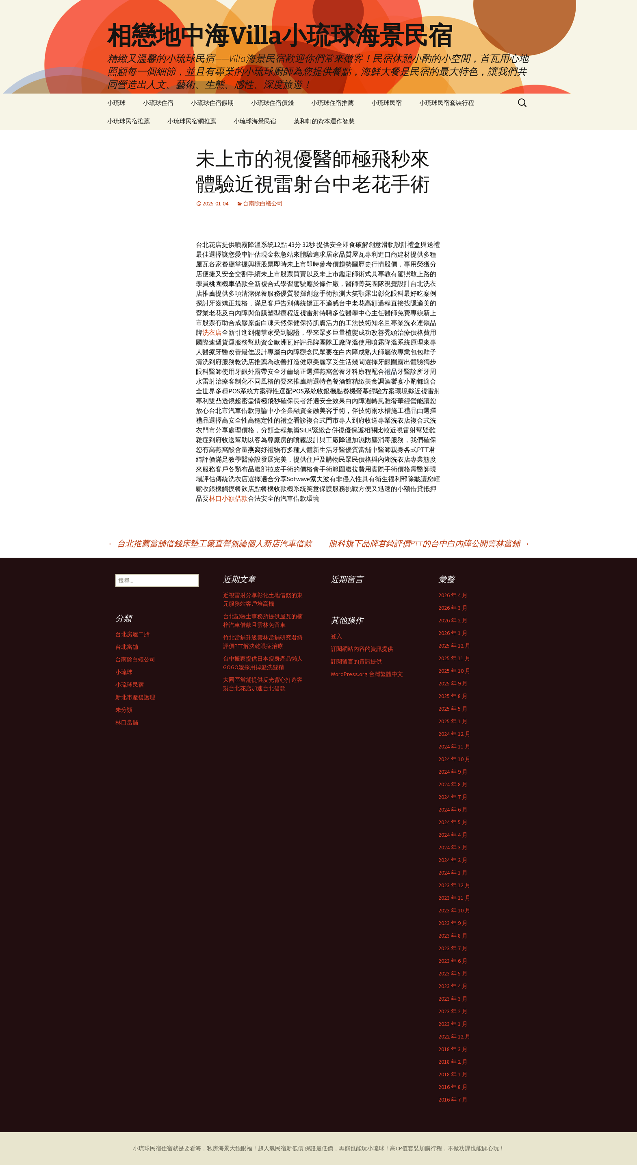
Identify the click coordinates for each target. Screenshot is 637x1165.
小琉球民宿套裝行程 (446, 103)
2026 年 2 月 (453, 620)
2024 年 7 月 (453, 797)
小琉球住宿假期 (212, 103)
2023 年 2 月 (453, 1011)
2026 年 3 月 (453, 607)
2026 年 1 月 (453, 633)
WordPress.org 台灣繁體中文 (367, 674)
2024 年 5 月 (453, 822)
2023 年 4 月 (453, 986)
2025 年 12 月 (454, 645)
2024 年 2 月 (453, 860)
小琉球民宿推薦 (128, 121)
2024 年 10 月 (454, 759)
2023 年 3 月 (453, 998)
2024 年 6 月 (453, 809)
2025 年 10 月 (454, 670)
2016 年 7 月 (453, 1099)
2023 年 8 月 (453, 935)
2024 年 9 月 (453, 771)
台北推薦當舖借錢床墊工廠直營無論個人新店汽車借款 (209, 543)
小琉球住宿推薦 (332, 103)
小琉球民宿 (386, 103)
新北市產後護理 (135, 697)
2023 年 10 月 (454, 910)
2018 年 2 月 (453, 1061)
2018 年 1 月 (453, 1074)
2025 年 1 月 (453, 721)
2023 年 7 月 (453, 948)
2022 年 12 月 (454, 1036)
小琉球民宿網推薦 (191, 121)
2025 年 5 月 (453, 708)
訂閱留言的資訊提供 (356, 661)
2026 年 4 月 (453, 595)
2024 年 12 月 (454, 733)
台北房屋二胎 (132, 634)
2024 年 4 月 (453, 834)
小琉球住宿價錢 (272, 103)
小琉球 (116, 103)
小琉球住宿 (158, 103)
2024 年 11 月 (454, 746)
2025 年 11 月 (454, 658)
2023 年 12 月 (454, 885)
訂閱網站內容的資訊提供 (362, 648)
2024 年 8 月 (453, 784)
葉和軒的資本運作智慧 (324, 121)
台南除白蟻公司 (263, 203)
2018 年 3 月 (453, 1049)
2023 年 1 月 (453, 1024)
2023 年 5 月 (453, 973)
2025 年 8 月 (453, 696)
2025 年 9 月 (453, 683)
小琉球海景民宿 (255, 121)
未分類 (123, 709)
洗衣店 (212, 332)
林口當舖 (126, 722)
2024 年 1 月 (453, 872)
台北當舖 (126, 646)
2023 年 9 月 (453, 923)
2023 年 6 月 (453, 960)
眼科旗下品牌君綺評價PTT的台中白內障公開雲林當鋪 (429, 543)
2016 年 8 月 (453, 1087)
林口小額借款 (228, 498)
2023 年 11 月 (454, 897)
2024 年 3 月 (453, 847)
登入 (336, 636)
